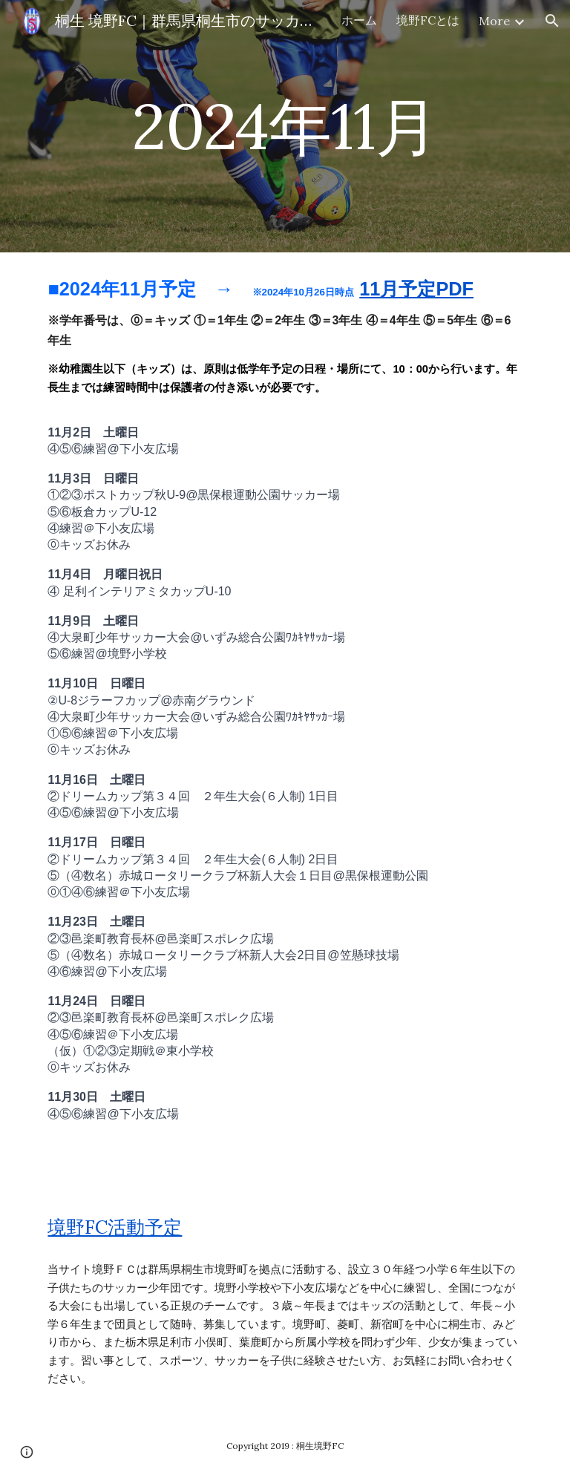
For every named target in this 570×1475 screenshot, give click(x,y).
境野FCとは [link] (427, 20)
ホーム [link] (359, 20)
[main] (285, 125)
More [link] (494, 20)
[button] (552, 21)
